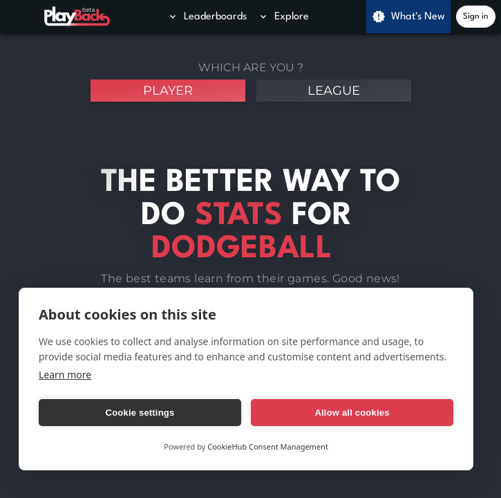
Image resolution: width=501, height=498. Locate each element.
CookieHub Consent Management (267, 446)
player (168, 90)
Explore (283, 16)
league (334, 90)
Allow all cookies (351, 412)
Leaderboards (207, 16)
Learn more (65, 374)
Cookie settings (140, 412)
